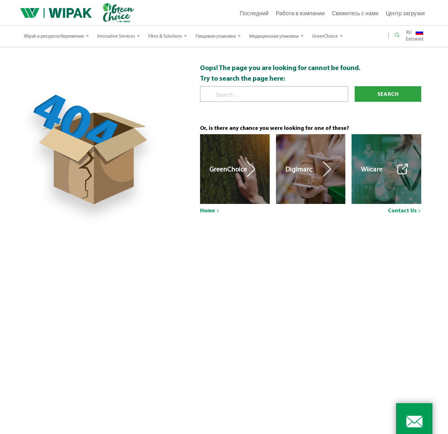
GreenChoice (325, 36)
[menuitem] (415, 31)
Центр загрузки (405, 13)
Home (207, 210)
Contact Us (402, 210)
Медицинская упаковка (274, 36)
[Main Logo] (56, 13)
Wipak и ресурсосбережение (54, 36)
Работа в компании (300, 13)
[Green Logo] (113, 13)
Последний (254, 13)
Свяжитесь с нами (355, 13)
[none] (415, 31)
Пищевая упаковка (215, 36)
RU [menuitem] (409, 32)
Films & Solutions (165, 36)
